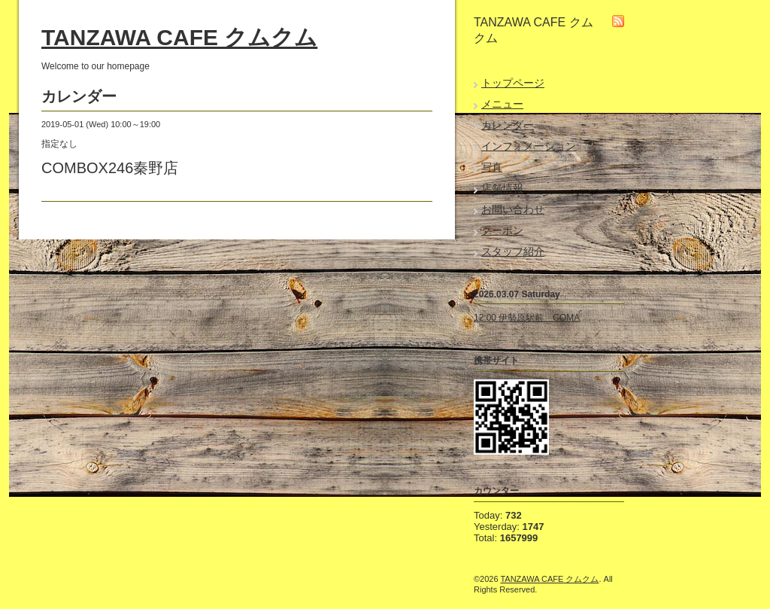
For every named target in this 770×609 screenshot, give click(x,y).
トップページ (512, 83)
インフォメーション (528, 146)
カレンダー (507, 125)
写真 (491, 167)
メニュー (502, 104)
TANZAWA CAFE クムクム (179, 37)
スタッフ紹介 (512, 251)
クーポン (502, 230)
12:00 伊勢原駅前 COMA (527, 317)
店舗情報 (502, 188)
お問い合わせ (512, 209)
